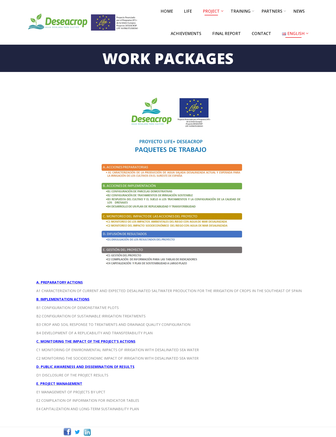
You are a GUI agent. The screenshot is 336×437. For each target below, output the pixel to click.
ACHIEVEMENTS (186, 33)
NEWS (299, 11)
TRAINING (241, 11)
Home (167, 11)
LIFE (188, 11)
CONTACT (261, 33)
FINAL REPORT (226, 33)
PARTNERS (271, 11)
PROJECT (211, 11)
